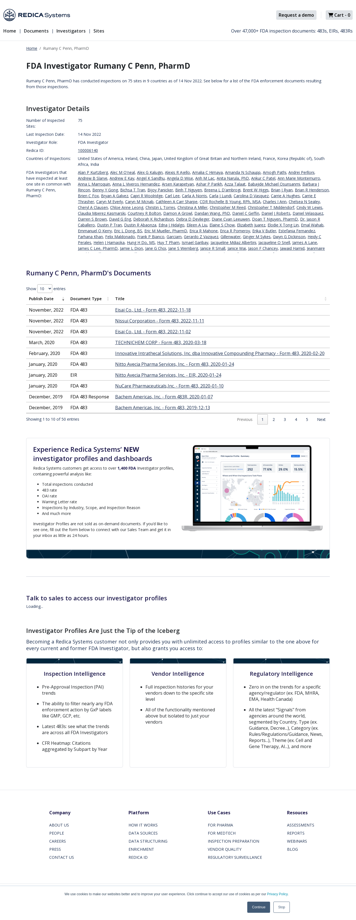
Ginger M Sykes (257, 236)
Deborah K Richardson (153, 219)
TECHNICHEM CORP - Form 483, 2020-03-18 (160, 342)
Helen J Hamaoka (109, 242)
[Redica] (36, 15)
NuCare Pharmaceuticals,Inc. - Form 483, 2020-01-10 (169, 386)
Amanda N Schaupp (243, 172)
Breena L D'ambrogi (222, 190)
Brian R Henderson (312, 190)
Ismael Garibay (195, 242)
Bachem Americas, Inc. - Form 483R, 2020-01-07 (164, 397)
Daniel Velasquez (308, 213)
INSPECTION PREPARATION (233, 841)
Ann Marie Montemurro (299, 178)
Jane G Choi (155, 248)
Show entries (46, 288)
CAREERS (57, 841)
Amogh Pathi (274, 172)
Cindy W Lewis (309, 207)
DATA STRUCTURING (147, 841)
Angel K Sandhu (151, 178)
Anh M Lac (204, 178)
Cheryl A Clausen (93, 207)
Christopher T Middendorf (271, 207)
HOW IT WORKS (143, 825)
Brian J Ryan (282, 190)
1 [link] (262, 419)
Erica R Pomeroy (235, 230)
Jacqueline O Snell (274, 242)
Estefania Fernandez (296, 230)
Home (9, 31)
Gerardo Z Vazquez (201, 236)
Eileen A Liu (197, 225)
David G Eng (120, 219)
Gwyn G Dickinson (289, 236)
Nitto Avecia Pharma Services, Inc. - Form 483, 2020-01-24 (174, 364)
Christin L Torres (160, 207)
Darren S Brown (92, 219)
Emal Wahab (312, 225)
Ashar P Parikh (209, 184)
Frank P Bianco (150, 236)
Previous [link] (245, 419)
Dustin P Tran (109, 225)
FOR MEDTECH (222, 833)
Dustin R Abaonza (140, 225)
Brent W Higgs (256, 190)
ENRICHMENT (141, 849)
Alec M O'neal (122, 172)
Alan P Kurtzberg (93, 172)
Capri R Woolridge (146, 195)
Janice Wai (237, 248)
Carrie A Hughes (285, 195)
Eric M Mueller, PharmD (165, 230)
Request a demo (296, 15)
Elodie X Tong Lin (283, 225)
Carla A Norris (194, 195)
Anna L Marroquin (94, 184)
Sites (98, 31)
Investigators (71, 31)
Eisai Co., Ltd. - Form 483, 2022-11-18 (153, 310)
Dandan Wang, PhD (212, 213)
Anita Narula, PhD (233, 178)
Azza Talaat (235, 184)
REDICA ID (138, 857)
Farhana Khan (90, 236)
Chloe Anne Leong (126, 207)
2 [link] (274, 419)
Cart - (339, 15)
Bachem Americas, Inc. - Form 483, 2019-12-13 (162, 407)
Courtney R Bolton (144, 213)
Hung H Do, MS (141, 242)
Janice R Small (212, 248)
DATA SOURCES (143, 833)
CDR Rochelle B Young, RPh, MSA (230, 201)
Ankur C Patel (263, 178)
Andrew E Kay (122, 178)
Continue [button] (258, 907)
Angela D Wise (180, 178)
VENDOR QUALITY (224, 849)
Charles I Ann (274, 201)
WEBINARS (297, 841)
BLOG (292, 849)
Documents (36, 31)
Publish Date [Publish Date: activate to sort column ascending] (41, 298)
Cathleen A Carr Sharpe (176, 201)
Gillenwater (231, 236)
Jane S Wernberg (183, 248)
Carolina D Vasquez (251, 195)
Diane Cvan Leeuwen (231, 219)
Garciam (174, 236)
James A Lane (304, 242)
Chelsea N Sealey (304, 201)
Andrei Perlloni (301, 172)
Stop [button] (281, 907)
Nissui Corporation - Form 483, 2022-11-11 (159, 321)
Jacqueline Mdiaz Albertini (233, 242)
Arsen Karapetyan (178, 184)
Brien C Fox (88, 195)
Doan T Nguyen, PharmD (275, 219)
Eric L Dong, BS (128, 230)
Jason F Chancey (263, 248)
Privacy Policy (277, 894)
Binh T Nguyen (188, 190)
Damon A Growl (177, 213)
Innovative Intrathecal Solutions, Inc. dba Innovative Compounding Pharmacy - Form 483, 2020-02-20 (220, 353)
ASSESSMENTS (300, 825)
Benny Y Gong (105, 190)
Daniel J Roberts (275, 213)
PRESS (55, 849)
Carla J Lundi (220, 195)
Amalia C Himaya (207, 172)
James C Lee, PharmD (98, 248)
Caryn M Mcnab (139, 201)
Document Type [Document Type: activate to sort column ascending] (86, 298)
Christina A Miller (192, 207)
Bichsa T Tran (132, 190)
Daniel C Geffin (245, 213)
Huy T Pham (168, 242)
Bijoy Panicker (160, 190)
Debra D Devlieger (192, 219)
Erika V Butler (264, 230)
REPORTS (296, 833)
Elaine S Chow (222, 225)
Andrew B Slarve (92, 178)
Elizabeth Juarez (251, 225)
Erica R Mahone (203, 230)
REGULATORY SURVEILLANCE (235, 857)
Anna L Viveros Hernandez (136, 184)
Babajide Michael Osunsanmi (274, 184)
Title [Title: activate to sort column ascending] (119, 298)
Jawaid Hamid (292, 248)
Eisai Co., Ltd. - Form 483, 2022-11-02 (153, 332)
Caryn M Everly (109, 201)
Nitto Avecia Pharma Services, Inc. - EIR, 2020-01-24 (168, 375)
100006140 (88, 150)
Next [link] (321, 419)
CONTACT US (61, 857)
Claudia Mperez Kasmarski (101, 213)
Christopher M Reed (228, 207)
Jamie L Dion (131, 248)
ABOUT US (59, 825)
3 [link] (285, 419)
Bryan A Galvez (114, 195)
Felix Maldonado (120, 236)
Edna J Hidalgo (171, 225)
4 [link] (296, 419)
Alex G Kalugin (150, 172)
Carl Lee (172, 195)
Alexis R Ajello (177, 172)
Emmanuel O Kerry (95, 230)
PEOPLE (56, 833)
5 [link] (307, 419)
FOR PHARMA (220, 825)
